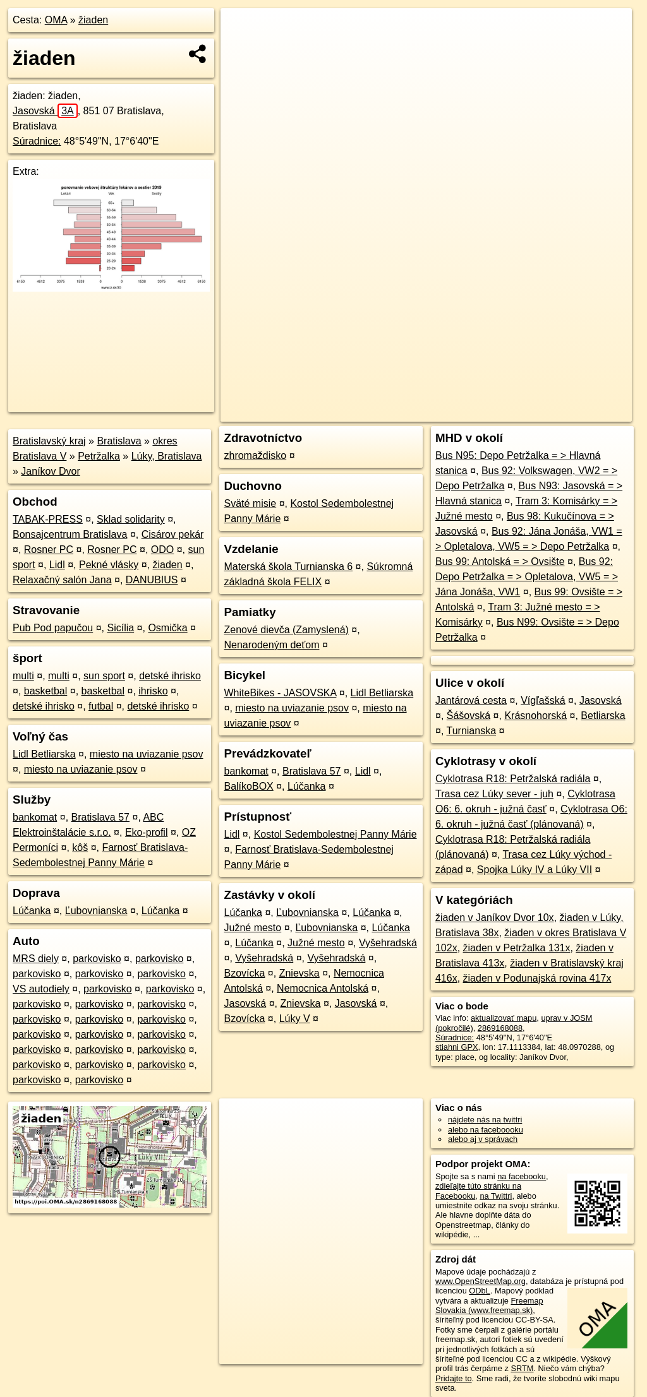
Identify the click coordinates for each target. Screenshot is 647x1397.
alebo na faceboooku (485, 1129)
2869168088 (500, 1028)
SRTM (522, 1368)
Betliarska (603, 715)
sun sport (104, 675)
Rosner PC (48, 549)
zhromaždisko (255, 455)
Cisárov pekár (173, 534)
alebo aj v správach (482, 1139)
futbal (100, 706)
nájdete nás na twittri (485, 1119)
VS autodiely (41, 989)
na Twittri (496, 1196)
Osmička (167, 627)
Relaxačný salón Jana (62, 579)
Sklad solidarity (131, 519)
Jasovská (45, 111)
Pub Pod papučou (53, 627)
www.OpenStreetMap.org (480, 1281)
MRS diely (36, 958)
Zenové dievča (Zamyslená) (286, 629)
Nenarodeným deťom (271, 644)
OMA (56, 20)
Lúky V (294, 1018)
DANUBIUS (152, 579)
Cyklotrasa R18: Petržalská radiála (512, 778)
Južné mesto (252, 927)
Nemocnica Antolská (322, 988)
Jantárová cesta (471, 700)
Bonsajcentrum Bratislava (70, 534)
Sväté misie (250, 503)
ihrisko (152, 691)
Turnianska (471, 730)
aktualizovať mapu (503, 1018)
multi (23, 675)
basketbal (46, 691)
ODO (162, 549)
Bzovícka (244, 973)
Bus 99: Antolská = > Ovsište (500, 561)
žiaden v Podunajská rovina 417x (537, 978)
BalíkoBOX (248, 786)
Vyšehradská (388, 942)
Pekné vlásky (108, 564)
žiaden (93, 20)
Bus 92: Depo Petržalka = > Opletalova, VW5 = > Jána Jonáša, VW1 (526, 576)
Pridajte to (453, 1378)
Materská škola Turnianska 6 (288, 566)
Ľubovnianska (96, 910)
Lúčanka (32, 910)
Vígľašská (543, 700)
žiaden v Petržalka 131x (517, 947)
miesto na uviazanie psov (146, 754)
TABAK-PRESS (48, 519)
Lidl (57, 564)
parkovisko (97, 958)
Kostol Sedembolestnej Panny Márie (335, 834)
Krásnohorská (535, 715)
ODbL (479, 1290)
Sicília (120, 627)
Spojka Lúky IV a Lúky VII (534, 869)
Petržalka (99, 456)
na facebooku (521, 1176)
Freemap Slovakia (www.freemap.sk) (489, 1305)
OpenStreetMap (413, 412)
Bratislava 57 (100, 817)
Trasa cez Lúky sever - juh (494, 793)
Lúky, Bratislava (166, 456)
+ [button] (242, 29)
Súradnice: (37, 141)
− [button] (242, 49)
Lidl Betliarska (44, 754)
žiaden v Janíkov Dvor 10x (494, 917)
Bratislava (119, 441)
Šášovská (468, 715)
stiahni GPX (456, 1047)
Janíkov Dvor (50, 471)
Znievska (299, 973)
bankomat (35, 817)
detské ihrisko (170, 675)
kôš (80, 847)
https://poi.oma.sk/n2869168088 (574, 412)
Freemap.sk (479, 412)
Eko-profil (146, 832)
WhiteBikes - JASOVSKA (280, 692)
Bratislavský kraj (49, 441)
